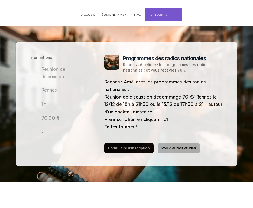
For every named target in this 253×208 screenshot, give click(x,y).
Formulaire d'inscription (129, 148)
